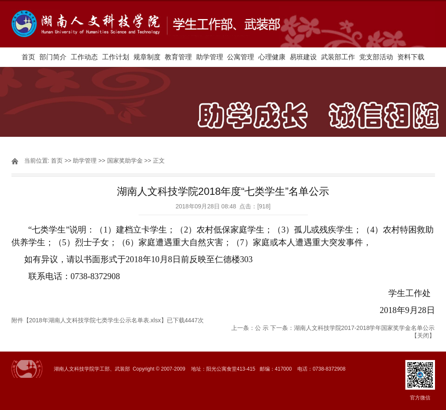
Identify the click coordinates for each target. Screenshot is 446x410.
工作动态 (84, 57)
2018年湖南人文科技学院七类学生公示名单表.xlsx (95, 320)
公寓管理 (240, 57)
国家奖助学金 (125, 160)
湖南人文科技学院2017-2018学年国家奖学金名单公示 (364, 327)
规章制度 (147, 57)
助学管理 (209, 57)
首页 (28, 57)
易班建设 (303, 57)
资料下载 (410, 57)
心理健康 (271, 57)
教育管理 (178, 57)
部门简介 (52, 57)
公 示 (262, 327)
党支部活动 (376, 57)
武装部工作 (338, 57)
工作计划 (115, 57)
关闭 (423, 335)
